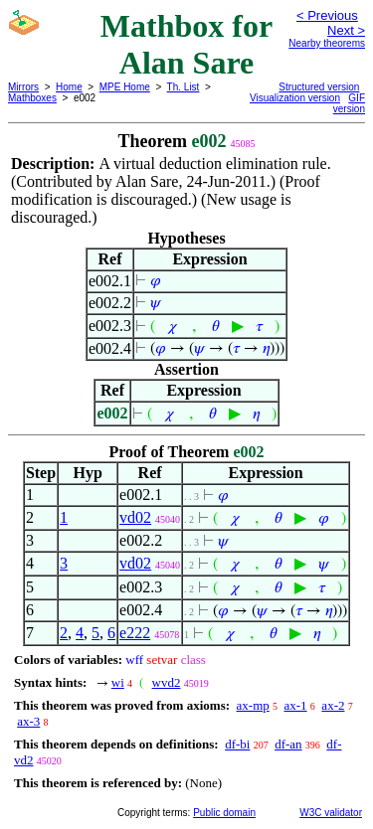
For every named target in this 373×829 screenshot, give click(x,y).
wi (117, 682)
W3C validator (330, 812)
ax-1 (295, 705)
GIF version (349, 103)
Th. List (183, 87)
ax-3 (28, 721)
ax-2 (332, 705)
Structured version (319, 87)
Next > (346, 30)
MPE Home (124, 87)
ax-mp (253, 705)
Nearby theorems (326, 43)
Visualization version (295, 97)
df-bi (237, 744)
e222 (134, 632)
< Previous (327, 15)
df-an (288, 744)
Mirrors (23, 87)
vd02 (135, 517)
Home (69, 87)
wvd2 (166, 682)
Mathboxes (32, 97)
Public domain (224, 812)
